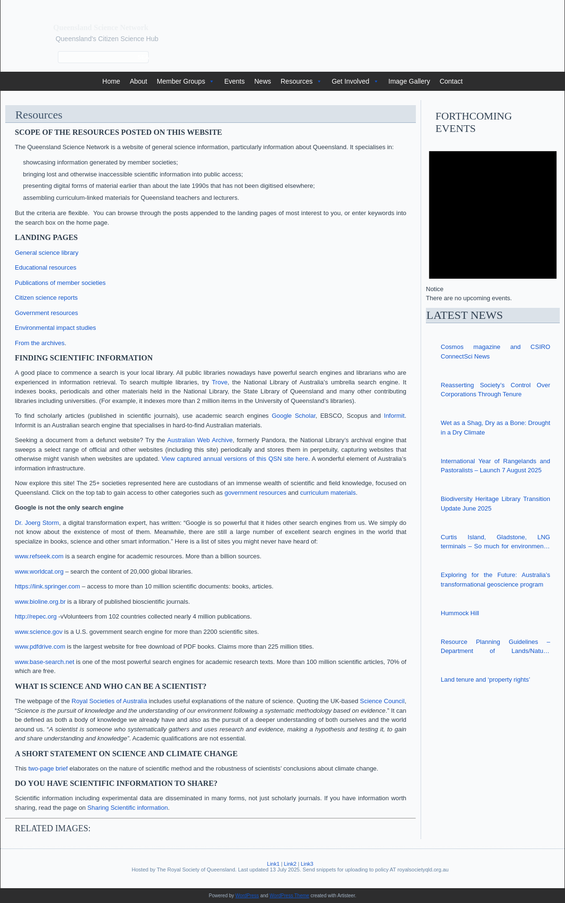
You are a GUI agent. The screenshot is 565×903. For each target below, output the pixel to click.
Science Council (382, 701)
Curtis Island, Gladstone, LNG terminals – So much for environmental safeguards (495, 542)
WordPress (247, 895)
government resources (255, 492)
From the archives (40, 343)
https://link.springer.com (47, 586)
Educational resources (45, 267)
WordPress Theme (289, 895)
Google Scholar (293, 415)
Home (111, 81)
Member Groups (186, 81)
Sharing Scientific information (127, 807)
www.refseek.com (39, 556)
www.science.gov (39, 631)
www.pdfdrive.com (40, 646)
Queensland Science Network (100, 27)
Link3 (307, 864)
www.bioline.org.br (40, 601)
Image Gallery (409, 81)
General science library (46, 252)
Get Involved (355, 81)
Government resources (46, 312)
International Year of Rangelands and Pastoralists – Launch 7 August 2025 (495, 465)
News (262, 81)
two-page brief (47, 768)
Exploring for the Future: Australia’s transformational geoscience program (495, 579)
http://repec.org (35, 616)
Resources (301, 81)
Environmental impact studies (55, 327)
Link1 (273, 864)
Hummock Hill (460, 613)
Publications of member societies (60, 282)
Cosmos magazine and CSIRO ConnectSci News (495, 351)
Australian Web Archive (200, 440)
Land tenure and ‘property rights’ (485, 679)
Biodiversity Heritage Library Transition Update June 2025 (495, 503)
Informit (394, 415)
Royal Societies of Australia (109, 701)
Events (234, 81)
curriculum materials (328, 492)
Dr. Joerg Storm (37, 522)
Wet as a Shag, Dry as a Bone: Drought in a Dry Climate (495, 427)
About (138, 81)
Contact (451, 81)
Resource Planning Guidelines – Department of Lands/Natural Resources (495, 647)
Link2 (290, 864)
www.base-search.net (44, 661)
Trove (220, 382)
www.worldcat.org (39, 571)
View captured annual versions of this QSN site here (235, 458)
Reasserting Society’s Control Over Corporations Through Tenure (495, 389)
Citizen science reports (46, 297)
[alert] (493, 219)
